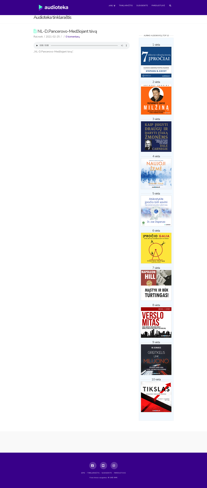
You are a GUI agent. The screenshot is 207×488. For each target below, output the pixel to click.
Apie (83, 473)
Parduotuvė (120, 473)
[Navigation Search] (170, 3)
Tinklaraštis (93, 473)
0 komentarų (73, 36)
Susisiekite (107, 473)
